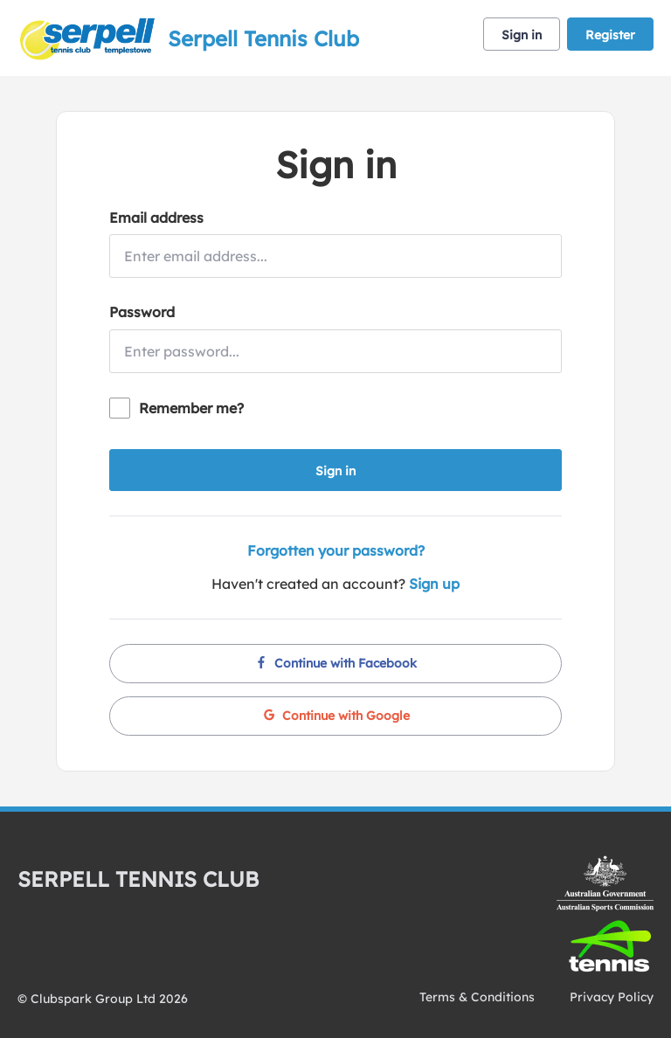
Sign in (522, 35)
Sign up (434, 583)
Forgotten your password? (336, 550)
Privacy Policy (612, 997)
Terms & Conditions (477, 997)
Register (610, 35)
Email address (156, 217)
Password (142, 312)
